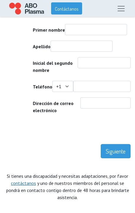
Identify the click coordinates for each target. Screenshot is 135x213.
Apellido (42, 46)
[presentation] (49, 132)
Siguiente (116, 151)
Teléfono (42, 87)
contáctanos (23, 183)
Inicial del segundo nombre (53, 66)
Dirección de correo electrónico (53, 106)
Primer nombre (49, 30)
